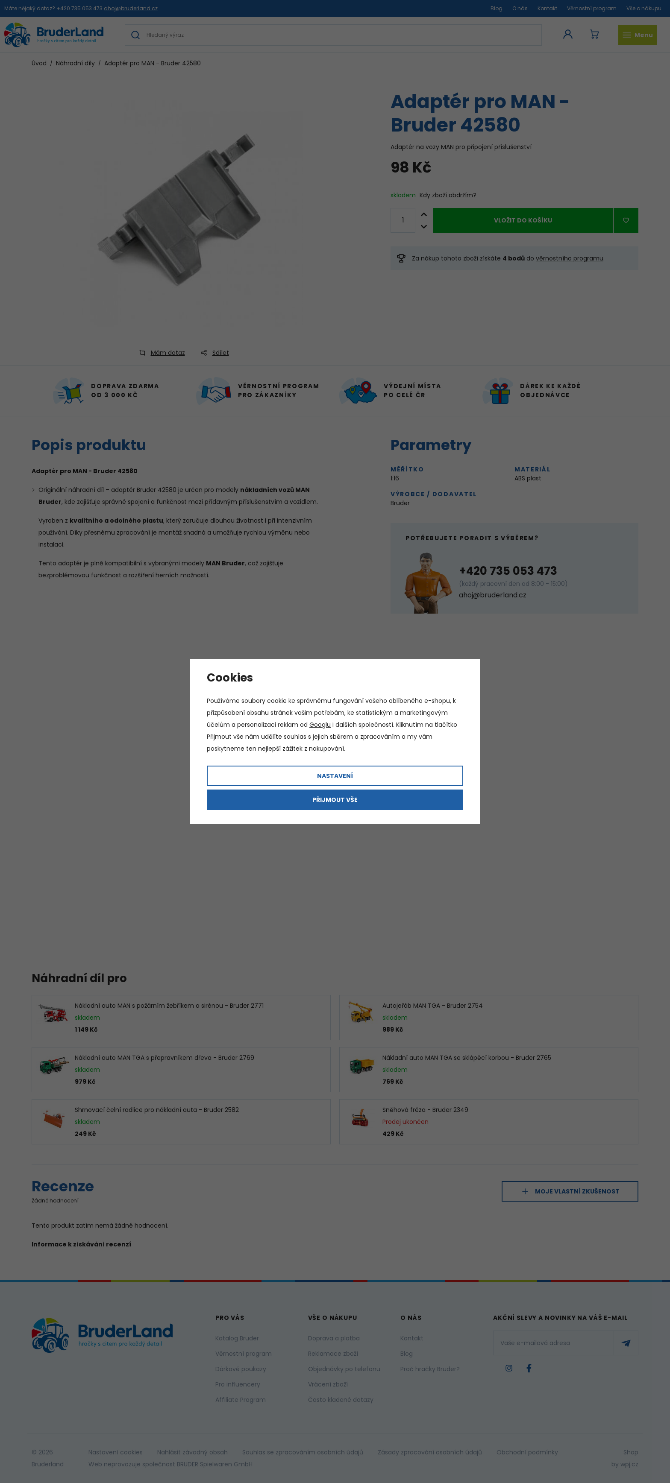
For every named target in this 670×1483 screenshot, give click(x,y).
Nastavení (335, 776)
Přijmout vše (335, 800)
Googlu (320, 724)
